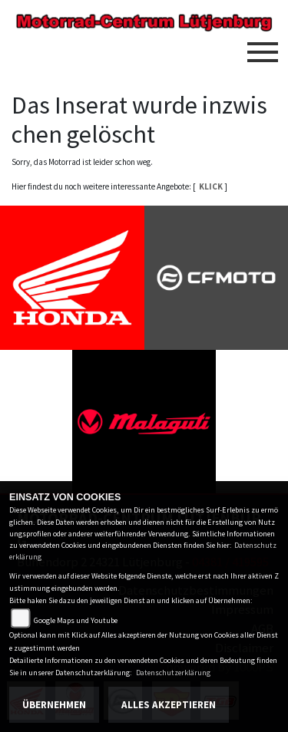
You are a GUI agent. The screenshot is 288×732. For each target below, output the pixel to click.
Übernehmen (54, 704)
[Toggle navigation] (262, 46)
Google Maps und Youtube (76, 620)
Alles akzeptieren (168, 704)
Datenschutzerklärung (173, 673)
